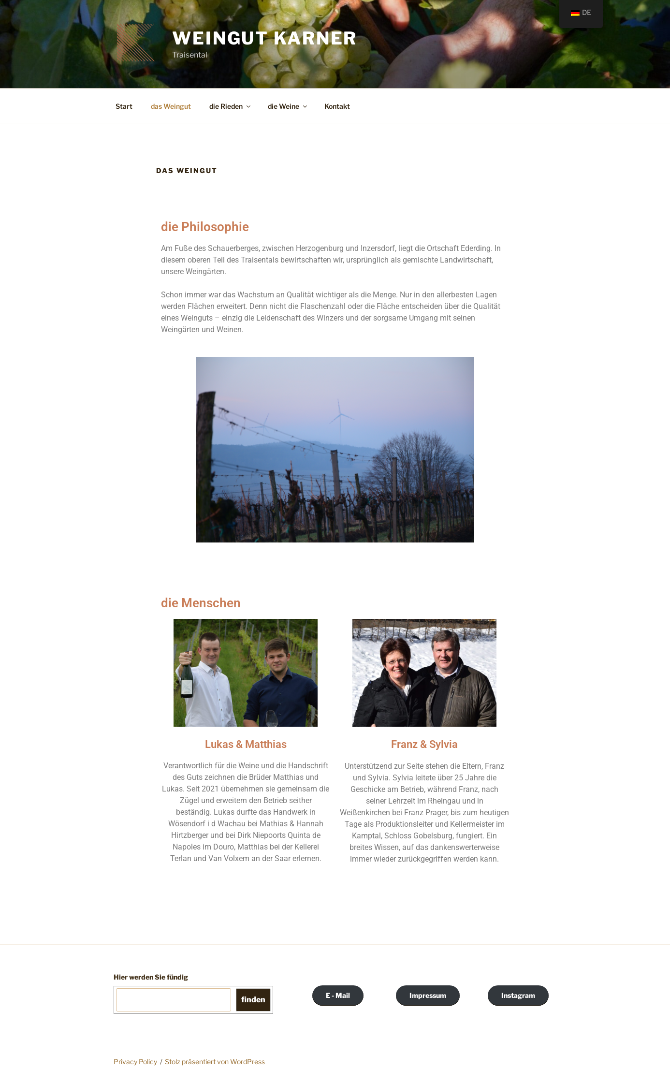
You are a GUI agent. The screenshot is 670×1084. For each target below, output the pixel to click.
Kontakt (337, 106)
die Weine (288, 106)
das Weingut (171, 106)
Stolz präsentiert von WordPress (215, 1061)
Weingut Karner (264, 38)
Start (124, 106)
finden (253, 999)
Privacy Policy (135, 1061)
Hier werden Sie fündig (151, 977)
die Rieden (230, 106)
